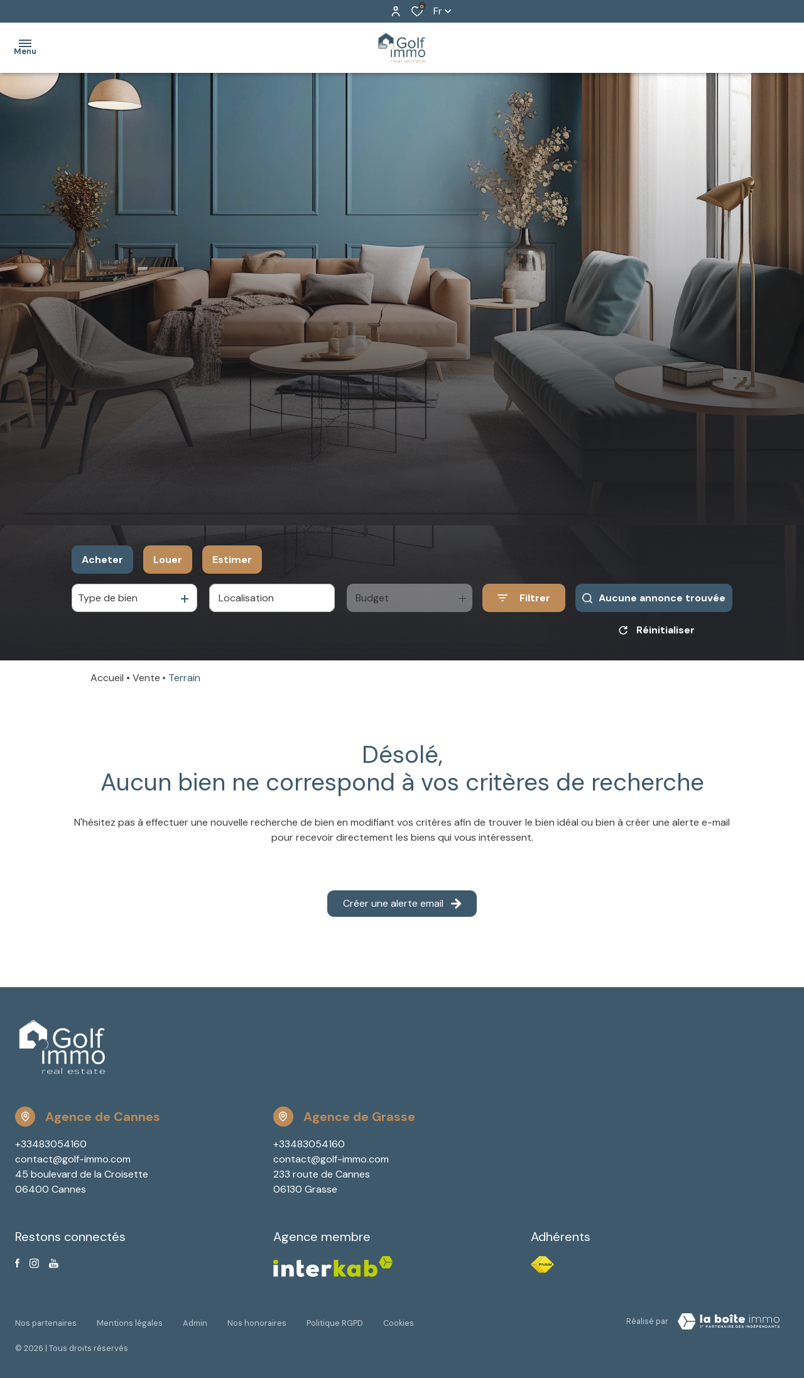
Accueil (107, 677)
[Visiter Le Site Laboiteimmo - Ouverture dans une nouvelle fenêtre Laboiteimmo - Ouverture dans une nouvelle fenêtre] (728, 1321)
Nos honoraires (256, 1319)
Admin (195, 1319)
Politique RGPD (335, 1319)
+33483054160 (51, 1144)
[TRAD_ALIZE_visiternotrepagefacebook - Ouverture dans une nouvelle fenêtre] (17, 1263)
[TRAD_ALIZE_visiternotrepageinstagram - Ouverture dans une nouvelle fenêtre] (34, 1263)
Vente (146, 677)
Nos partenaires (46, 1319)
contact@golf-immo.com (73, 1159)
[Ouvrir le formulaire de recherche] (523, 598)
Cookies (398, 1319)
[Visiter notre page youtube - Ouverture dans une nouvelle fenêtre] (53, 1263)
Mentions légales (130, 1319)
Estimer (232, 559)
